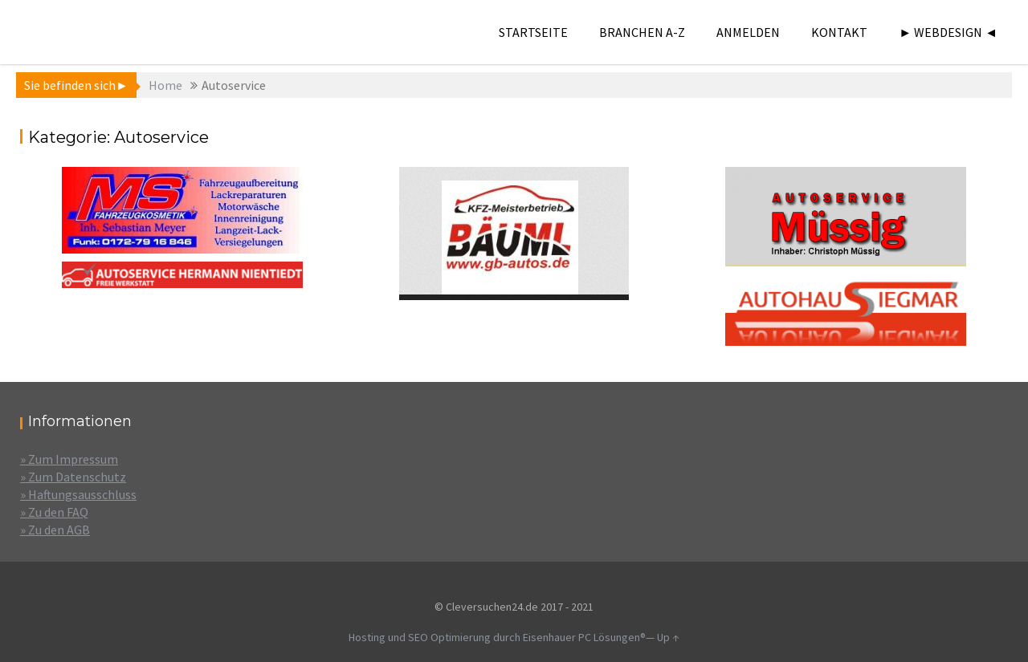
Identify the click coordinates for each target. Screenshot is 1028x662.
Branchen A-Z (642, 32)
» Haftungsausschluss (78, 494)
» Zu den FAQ (54, 512)
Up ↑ (668, 637)
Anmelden (748, 32)
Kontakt (839, 32)
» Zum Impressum (69, 459)
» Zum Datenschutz (73, 477)
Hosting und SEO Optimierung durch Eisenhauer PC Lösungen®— (503, 637)
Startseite (533, 32)
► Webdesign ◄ (948, 32)
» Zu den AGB (55, 530)
